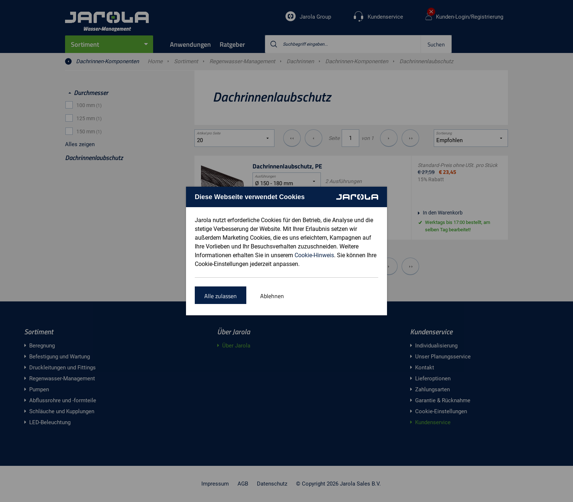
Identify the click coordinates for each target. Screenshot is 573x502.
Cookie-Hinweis (314, 255)
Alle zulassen (220, 296)
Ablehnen (272, 296)
